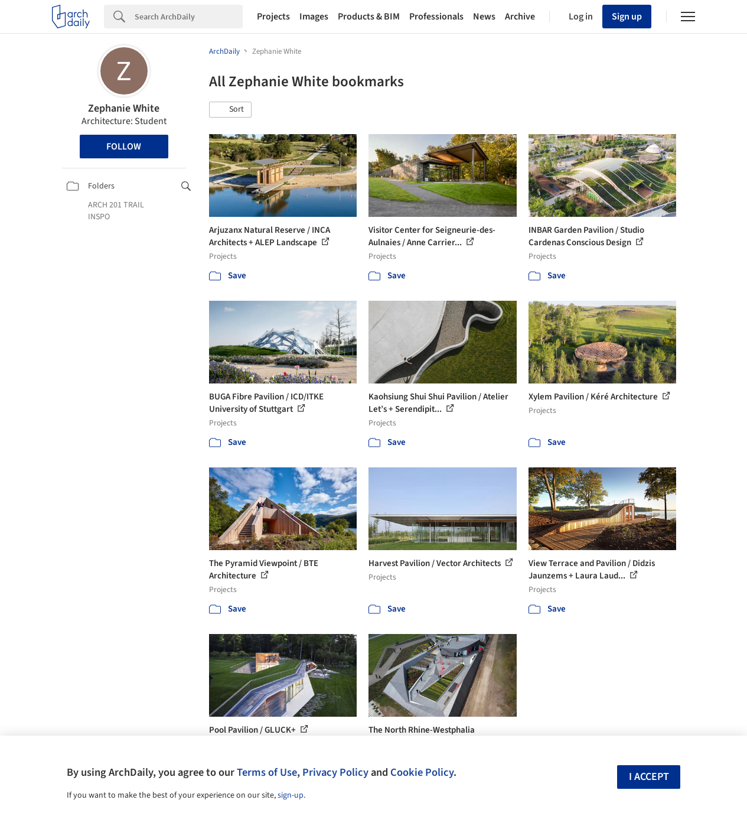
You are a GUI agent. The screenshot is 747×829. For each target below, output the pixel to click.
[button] (230, 110)
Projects (273, 16)
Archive (520, 16)
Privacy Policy (335, 772)
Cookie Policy (422, 772)
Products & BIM (369, 16)
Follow (123, 146)
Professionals (436, 16)
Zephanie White (123, 108)
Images (313, 16)
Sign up (627, 16)
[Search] (189, 16)
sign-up (291, 795)
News (484, 16)
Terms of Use (267, 772)
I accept (649, 776)
